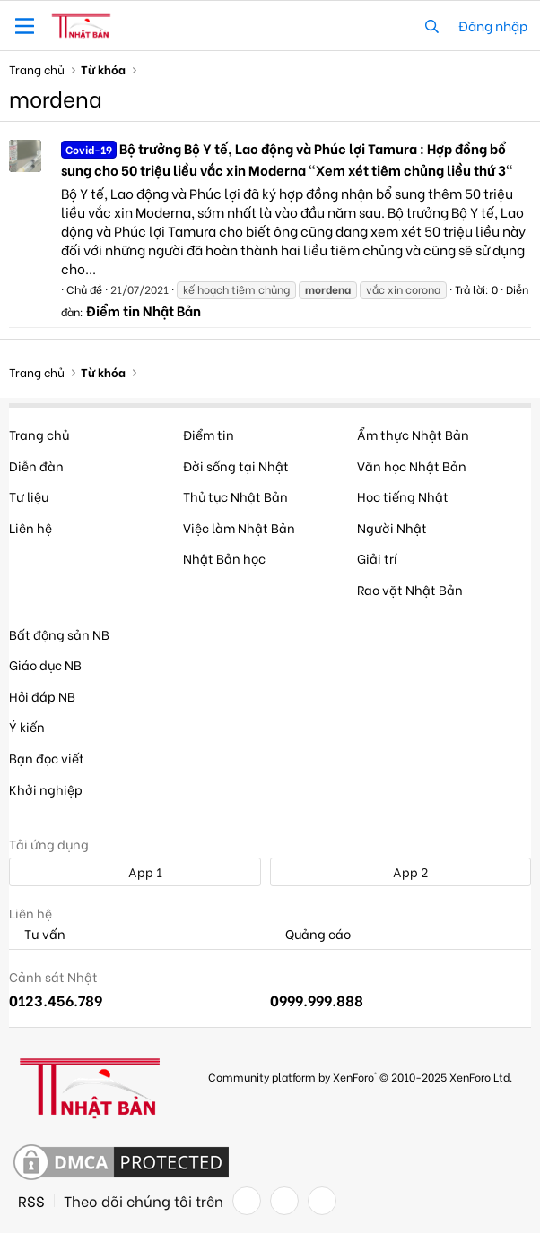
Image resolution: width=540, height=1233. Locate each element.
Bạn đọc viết (46, 757)
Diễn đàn (36, 465)
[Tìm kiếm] (431, 25)
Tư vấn (37, 934)
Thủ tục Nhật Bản (235, 496)
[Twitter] (284, 1200)
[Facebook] (246, 1200)
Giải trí (377, 557)
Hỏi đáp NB (42, 695)
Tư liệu (28, 496)
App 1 (135, 871)
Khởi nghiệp (46, 789)
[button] (25, 26)
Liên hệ (30, 527)
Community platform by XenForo (360, 1076)
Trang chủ (39, 434)
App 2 (400, 871)
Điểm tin (208, 434)
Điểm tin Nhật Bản (143, 310)
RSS (31, 1200)
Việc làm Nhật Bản (239, 527)
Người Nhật (392, 527)
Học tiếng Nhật (403, 496)
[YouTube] (322, 1200)
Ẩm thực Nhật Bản (413, 434)
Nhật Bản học (224, 557)
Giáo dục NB (45, 664)
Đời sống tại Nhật (236, 465)
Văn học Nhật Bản (411, 465)
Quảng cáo (310, 934)
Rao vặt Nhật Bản (410, 589)
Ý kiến (27, 726)
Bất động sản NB (59, 634)
